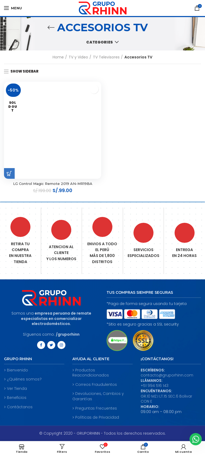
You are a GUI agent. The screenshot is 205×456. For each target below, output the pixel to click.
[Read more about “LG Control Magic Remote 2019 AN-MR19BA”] (9, 173)
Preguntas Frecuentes (94, 408)
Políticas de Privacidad (95, 417)
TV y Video (78, 57)
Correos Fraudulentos (94, 384)
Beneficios (15, 398)
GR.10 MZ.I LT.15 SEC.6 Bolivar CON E (166, 399)
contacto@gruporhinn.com (167, 375)
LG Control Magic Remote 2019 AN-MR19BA (52, 183)
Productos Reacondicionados (90, 373)
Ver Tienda (15, 388)
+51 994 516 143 (154, 386)
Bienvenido (16, 370)
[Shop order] (197, 72)
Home (58, 57)
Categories (99, 42)
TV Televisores (106, 57)
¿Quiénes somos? (23, 379)
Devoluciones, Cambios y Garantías (98, 397)
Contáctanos (18, 407)
